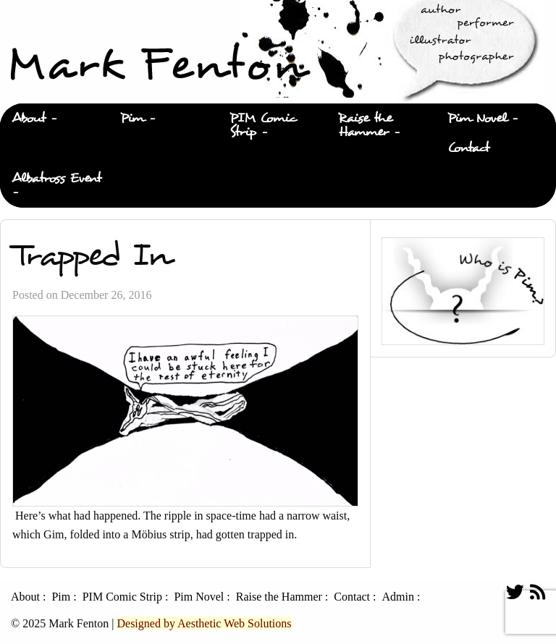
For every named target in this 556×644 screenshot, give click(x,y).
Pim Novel (477, 118)
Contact (468, 148)
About (29, 118)
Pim (132, 118)
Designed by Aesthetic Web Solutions (204, 623)
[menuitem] (54, 118)
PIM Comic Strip (263, 125)
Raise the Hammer (365, 125)
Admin (397, 597)
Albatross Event (56, 178)
